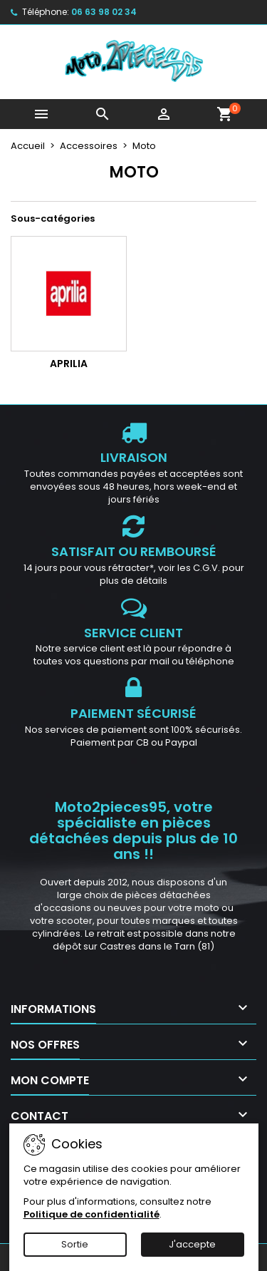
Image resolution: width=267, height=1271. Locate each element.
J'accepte (192, 1244)
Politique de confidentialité (91, 1214)
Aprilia (69, 363)
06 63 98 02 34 (104, 12)
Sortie (74, 1244)
